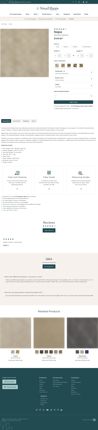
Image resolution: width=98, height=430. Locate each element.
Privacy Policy (75, 394)
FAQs (42, 404)
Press (72, 384)
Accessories (58, 378)
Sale (72, 386)
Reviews (73, 388)
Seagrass (42, 382)
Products (43, 378)
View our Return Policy (10, 210)
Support (44, 396)
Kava (16, 356)
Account (43, 400)
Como (49, 356)
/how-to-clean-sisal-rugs (17, 189)
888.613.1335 (76, 2)
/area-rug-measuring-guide (81, 189)
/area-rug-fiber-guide (49, 189)
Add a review (49, 230)
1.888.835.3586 (79, 2)
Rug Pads (56, 380)
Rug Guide (44, 402)
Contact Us (44, 398)
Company (75, 378)
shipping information (20, 208)
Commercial (43, 392)
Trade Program (76, 382)
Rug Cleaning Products (60, 382)
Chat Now (75, 108)
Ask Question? (49, 266)
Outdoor (42, 390)
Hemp (41, 384)
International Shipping (10, 206)
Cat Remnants (57, 384)
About (73, 380)
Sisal (40, 380)
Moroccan (82, 356)
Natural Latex (13, 160)
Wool (41, 386)
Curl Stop (56, 386)
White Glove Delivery (10, 204)
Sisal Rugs (4, 24)
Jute (40, 388)
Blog (72, 390)
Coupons (74, 392)
